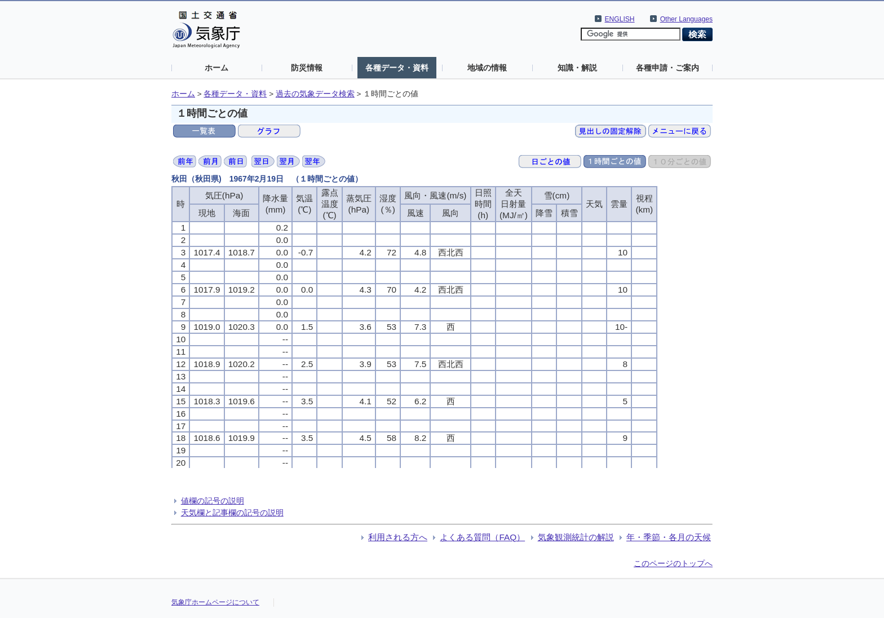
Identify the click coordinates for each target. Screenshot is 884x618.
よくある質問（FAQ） (482, 537)
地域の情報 (487, 67)
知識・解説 (577, 67)
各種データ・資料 (396, 67)
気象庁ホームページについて (215, 602)
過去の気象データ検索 (315, 94)
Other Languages (686, 19)
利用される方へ (397, 537)
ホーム (216, 67)
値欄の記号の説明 (212, 500)
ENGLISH (620, 19)
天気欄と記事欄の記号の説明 (232, 512)
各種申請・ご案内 (667, 67)
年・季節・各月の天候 (668, 537)
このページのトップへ (673, 563)
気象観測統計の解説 (576, 537)
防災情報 (306, 67)
